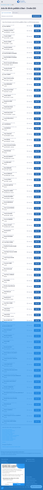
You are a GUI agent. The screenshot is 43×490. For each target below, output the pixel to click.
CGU (26, 486)
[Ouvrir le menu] (2, 2)
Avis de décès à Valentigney (7, 434)
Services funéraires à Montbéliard (8, 430)
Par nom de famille (6, 12)
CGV (23, 486)
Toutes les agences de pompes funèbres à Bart (11, 446)
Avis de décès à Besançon (7, 429)
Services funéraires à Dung (7, 437)
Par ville (15, 12)
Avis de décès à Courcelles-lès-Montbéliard (10, 435)
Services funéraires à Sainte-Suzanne (9, 436)
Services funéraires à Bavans (7, 440)
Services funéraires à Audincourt (8, 433)
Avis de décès (3, 4)
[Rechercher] (36, 16)
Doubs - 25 (9, 4)
